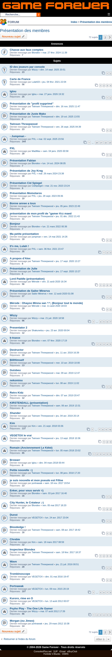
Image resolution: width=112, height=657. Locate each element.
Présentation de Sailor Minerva (30, 290)
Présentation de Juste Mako (28, 113)
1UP (55, 651)
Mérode (35, 281)
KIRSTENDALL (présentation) (29, 402)
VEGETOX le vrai (21, 435)
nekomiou (16, 380)
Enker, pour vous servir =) (26, 490)
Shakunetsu (38, 330)
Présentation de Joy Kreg (26, 170)
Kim (12, 423)
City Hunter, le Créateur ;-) (27, 502)
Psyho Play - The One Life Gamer (31, 608)
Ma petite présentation (24, 233)
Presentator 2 (18, 327)
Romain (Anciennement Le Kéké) (31, 447)
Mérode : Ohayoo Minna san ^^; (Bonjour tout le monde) (46, 303)
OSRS (65, 654)
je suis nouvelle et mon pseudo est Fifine (36, 480)
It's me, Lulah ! (19, 246)
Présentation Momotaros (26, 193)
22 (106, 142)
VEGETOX (37, 517)
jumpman (36, 236)
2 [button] (105, 37)
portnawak (37, 483)
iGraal (62, 651)
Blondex (36, 52)
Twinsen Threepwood (42, 106)
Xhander (15, 413)
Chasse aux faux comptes (26, 49)
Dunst (13, 514)
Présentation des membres (96, 22)
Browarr (15, 459)
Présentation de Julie (23, 268)
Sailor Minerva (39, 293)
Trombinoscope (20, 573)
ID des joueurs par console (27, 66)
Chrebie (15, 539)
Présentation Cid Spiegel (26, 183)
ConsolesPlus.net (43, 651)
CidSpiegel (37, 186)
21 (101, 142)
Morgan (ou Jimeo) (22, 620)
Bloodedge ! (18, 527)
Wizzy (35, 69)
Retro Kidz (16, 392)
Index (74, 22)
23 (110, 142)
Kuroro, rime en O (21, 598)
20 (97, 142)
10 (110, 429)
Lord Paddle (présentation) (27, 278)
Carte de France (20, 79)
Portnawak (17, 586)
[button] (110, 37)
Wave (13, 561)
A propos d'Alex (20, 258)
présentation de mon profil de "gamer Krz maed (41, 213)
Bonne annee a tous (23, 203)
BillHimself (17, 360)
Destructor (17, 349)
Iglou (13, 91)
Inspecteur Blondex (22, 549)
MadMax (36, 151)
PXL (34, 139)
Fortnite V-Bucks (52, 654)
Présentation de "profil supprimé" (32, 103)
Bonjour (15, 223)
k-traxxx (15, 337)
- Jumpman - (18, 136)
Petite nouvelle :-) (21, 470)
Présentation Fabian (23, 160)
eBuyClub (72, 651)
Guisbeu (15, 370)
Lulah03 (36, 82)
